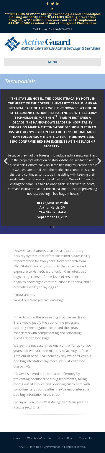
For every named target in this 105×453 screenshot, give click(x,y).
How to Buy (65, 438)
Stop (54, 227)
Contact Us (85, 438)
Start (51, 227)
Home (16, 438)
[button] (5, 161)
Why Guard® (39, 438)
